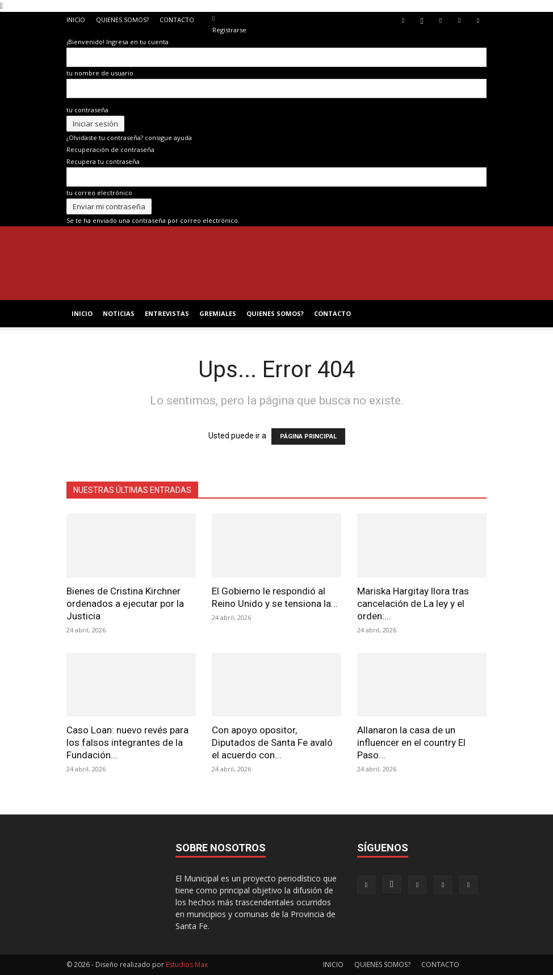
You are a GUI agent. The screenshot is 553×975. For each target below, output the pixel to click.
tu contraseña (87, 109)
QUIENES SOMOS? (122, 19)
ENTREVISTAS (167, 313)
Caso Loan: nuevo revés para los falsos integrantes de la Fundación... (127, 742)
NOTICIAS (119, 313)
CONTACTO (177, 19)
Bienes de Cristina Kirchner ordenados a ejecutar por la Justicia (125, 603)
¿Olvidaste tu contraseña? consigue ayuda (129, 137)
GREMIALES (217, 313)
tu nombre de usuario (99, 73)
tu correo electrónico (99, 192)
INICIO (75, 19)
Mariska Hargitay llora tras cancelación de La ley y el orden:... (413, 603)
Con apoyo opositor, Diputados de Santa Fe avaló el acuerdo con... (272, 742)
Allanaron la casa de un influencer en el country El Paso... (411, 742)
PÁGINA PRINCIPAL (308, 436)
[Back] (213, 18)
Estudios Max (187, 964)
